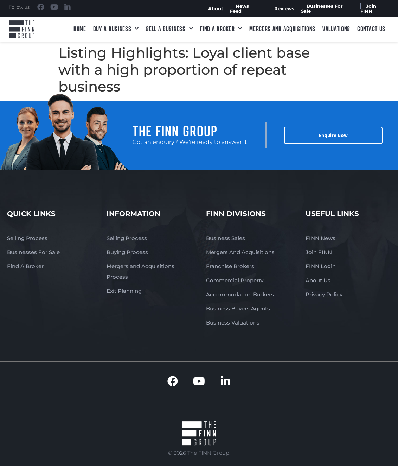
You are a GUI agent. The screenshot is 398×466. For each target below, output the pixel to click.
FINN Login (321, 266)
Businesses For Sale (322, 8)
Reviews (284, 8)
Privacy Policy (324, 294)
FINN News (320, 238)
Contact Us (371, 28)
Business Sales (225, 238)
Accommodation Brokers (240, 294)
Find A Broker (221, 28)
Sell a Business (169, 28)
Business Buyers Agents (238, 308)
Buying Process (127, 252)
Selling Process (27, 238)
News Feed (239, 8)
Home (79, 28)
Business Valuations (232, 322)
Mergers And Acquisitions (240, 252)
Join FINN (368, 8)
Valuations (336, 28)
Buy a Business (116, 28)
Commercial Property (234, 280)
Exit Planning (124, 291)
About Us (318, 280)
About (215, 8)
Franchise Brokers (230, 266)
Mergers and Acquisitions (282, 28)
